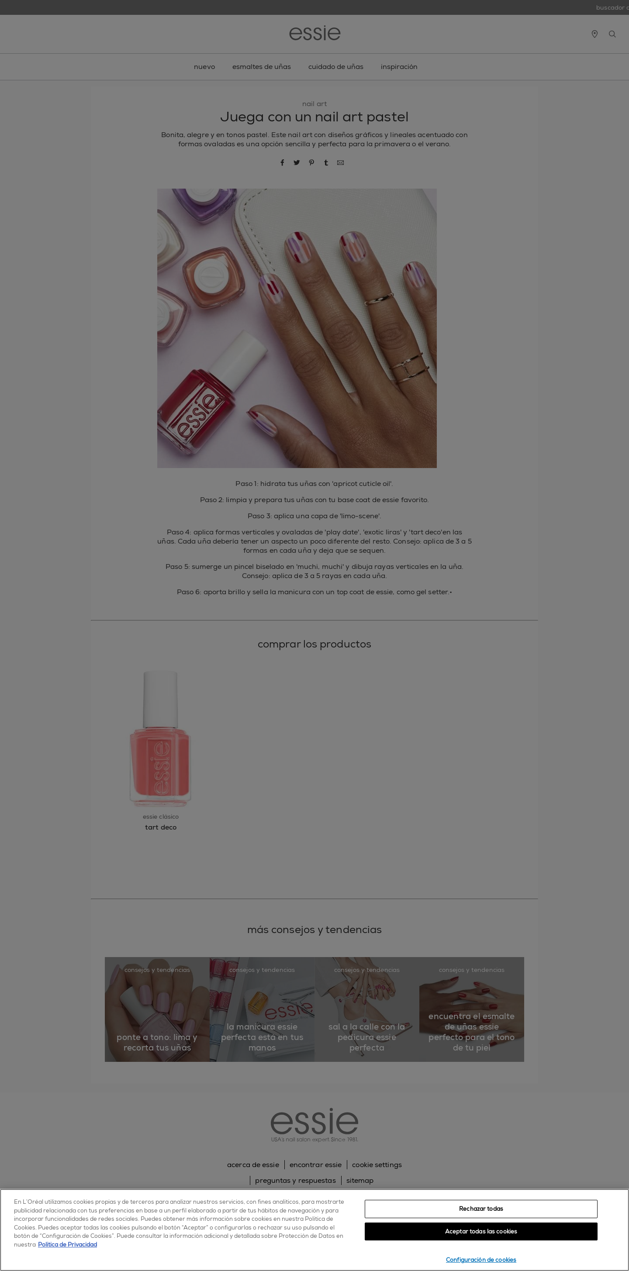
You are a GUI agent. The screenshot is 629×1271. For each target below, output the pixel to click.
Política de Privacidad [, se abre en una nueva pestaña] (67, 1244)
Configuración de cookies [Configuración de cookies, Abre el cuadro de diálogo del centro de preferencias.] (481, 1260)
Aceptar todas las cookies (481, 1231)
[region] (314, 1230)
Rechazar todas (481, 1208)
